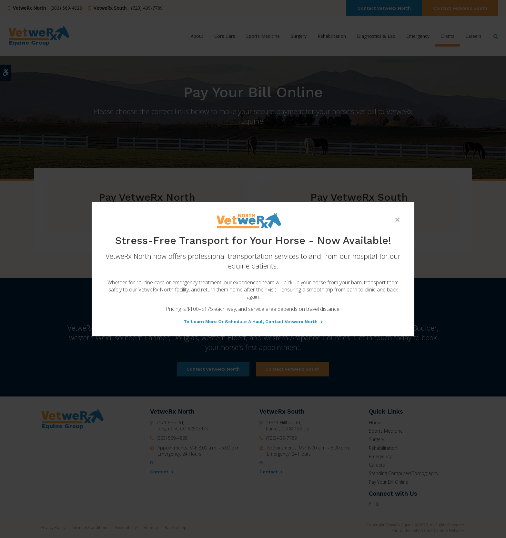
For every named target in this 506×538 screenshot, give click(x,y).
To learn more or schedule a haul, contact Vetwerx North (251, 321)
